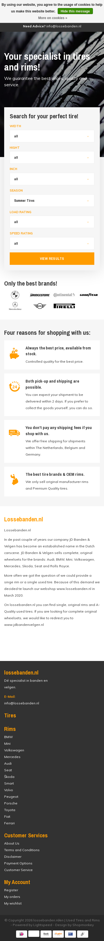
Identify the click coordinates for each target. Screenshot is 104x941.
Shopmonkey (83, 925)
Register (11, 890)
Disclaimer (12, 856)
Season (16, 190)
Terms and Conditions (22, 850)
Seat (8, 770)
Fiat (7, 816)
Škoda (9, 777)
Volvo (8, 790)
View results (52, 258)
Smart (9, 783)
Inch (13, 169)
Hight (15, 148)
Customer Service (18, 870)
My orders (12, 897)
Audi (8, 763)
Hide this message (75, 11)
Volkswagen (14, 750)
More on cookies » (52, 18)
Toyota (9, 810)
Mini (7, 743)
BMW (8, 737)
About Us (11, 843)
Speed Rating (21, 233)
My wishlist (13, 903)
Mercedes (12, 757)
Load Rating (20, 212)
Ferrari (9, 823)
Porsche (10, 803)
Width (15, 126)
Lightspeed (42, 925)
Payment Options (18, 863)
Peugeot (11, 796)
